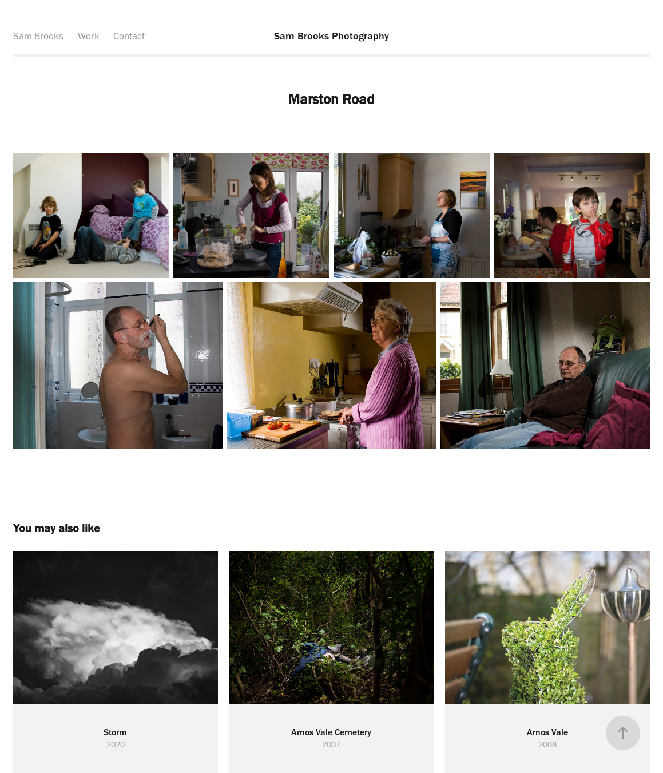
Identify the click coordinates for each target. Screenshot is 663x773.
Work (89, 36)
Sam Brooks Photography (331, 36)
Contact (129, 36)
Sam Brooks (38, 36)
